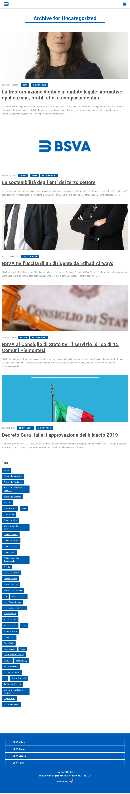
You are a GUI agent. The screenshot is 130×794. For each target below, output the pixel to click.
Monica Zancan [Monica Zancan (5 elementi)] (10, 624)
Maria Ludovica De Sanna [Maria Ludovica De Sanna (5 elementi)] (14, 607)
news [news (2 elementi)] (24, 624)
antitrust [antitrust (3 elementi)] (7, 501)
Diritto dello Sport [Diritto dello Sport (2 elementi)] (11, 539)
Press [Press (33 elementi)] (22, 648)
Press (34, 175)
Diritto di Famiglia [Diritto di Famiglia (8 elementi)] (11, 545)
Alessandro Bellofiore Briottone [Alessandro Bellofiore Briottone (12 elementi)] (13, 488)
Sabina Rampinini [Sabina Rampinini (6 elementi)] (11, 665)
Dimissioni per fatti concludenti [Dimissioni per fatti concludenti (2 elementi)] (12, 526)
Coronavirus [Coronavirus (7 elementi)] (9, 513)
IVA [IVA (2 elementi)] (5, 595)
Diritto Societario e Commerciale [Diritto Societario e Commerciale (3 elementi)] (11, 558)
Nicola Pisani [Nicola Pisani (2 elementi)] (9, 636)
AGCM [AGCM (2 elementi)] (6, 469)
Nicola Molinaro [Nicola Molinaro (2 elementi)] (10, 630)
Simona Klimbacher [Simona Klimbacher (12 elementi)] (12, 671)
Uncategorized (40, 85)
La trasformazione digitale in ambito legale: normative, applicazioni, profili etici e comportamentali (62, 94)
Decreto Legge (26, 427)
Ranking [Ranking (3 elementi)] (7, 660)
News (25, 85)
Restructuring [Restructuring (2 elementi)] (21, 660)
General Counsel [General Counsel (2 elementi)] (10, 578)
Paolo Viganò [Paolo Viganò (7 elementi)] (9, 648)
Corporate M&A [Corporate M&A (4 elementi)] (10, 519)
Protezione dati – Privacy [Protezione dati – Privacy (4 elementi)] (14, 654)
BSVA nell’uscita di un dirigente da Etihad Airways (57, 263)
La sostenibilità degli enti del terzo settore (48, 182)
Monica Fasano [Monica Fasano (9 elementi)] (10, 619)
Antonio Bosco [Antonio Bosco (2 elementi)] (10, 507)
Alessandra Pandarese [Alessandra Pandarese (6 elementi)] (13, 481)
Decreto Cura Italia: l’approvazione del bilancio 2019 (60, 434)
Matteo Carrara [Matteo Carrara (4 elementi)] (10, 613)
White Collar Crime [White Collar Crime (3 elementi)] (11, 703)
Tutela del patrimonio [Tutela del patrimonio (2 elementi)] (12, 683)
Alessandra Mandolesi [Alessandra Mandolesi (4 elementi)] (13, 475)
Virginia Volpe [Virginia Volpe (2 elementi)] (9, 698)
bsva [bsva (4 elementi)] (24, 507)
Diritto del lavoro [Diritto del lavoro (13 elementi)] (11, 534)
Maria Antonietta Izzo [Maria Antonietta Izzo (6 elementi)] (12, 601)
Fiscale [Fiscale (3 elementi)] (7, 566)
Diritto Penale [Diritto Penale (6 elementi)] (9, 551)
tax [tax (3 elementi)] (5, 677)
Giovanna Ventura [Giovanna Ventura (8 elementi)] (11, 583)
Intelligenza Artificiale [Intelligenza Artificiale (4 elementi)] (13, 589)
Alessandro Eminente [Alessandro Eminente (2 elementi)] (12, 496)
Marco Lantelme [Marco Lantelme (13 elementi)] (18, 595)
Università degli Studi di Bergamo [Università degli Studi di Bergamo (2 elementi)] (13, 690)
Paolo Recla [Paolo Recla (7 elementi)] (9, 642)
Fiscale (23, 175)
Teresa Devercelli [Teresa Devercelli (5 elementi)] (19, 677)
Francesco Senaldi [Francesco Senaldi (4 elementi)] (11, 572)
